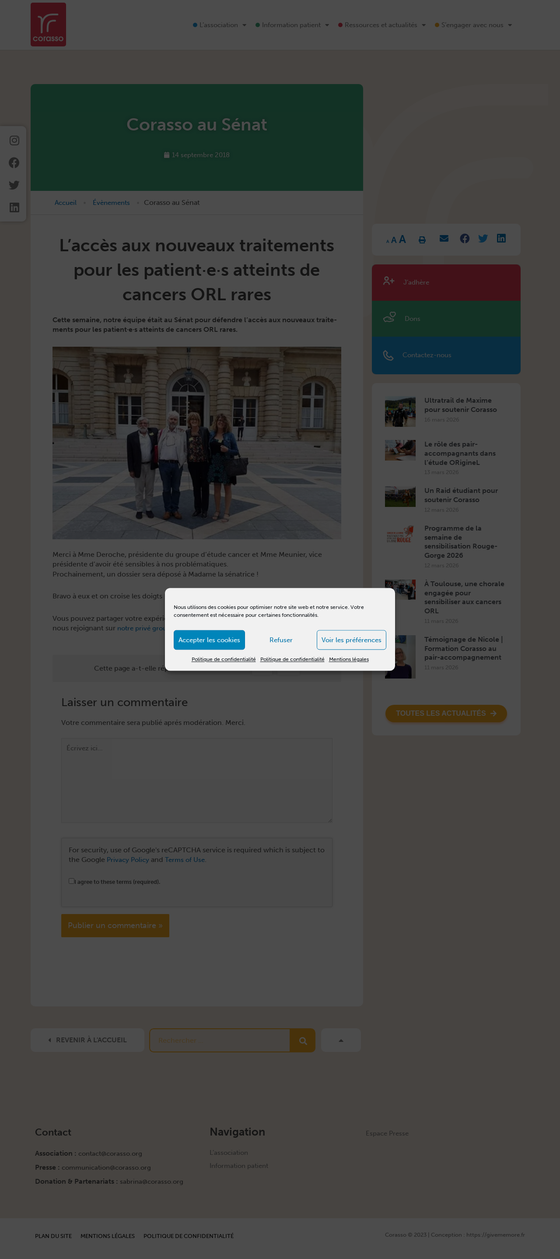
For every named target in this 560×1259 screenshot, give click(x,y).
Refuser (281, 640)
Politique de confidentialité (224, 659)
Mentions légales (349, 659)
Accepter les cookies (209, 640)
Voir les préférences (352, 640)
